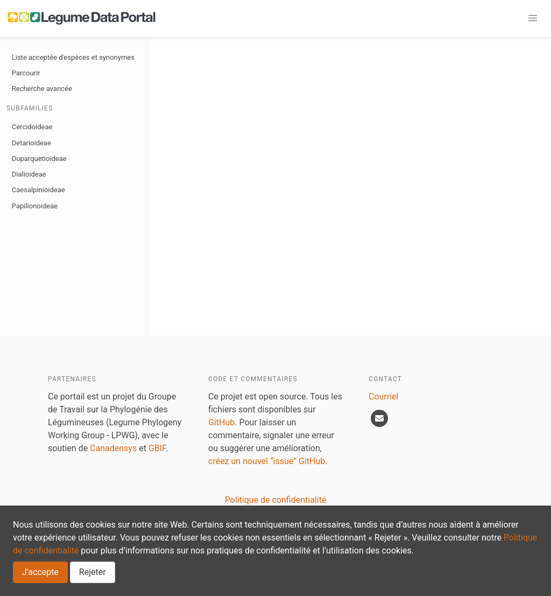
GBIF (157, 448)
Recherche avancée (42, 89)
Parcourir (26, 73)
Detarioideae (31, 143)
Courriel (383, 396)
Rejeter (92, 572)
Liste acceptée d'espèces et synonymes (73, 57)
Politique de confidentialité (276, 500)
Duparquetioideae (39, 159)
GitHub (221, 422)
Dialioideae (29, 174)
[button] (532, 18)
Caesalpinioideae (38, 190)
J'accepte (40, 572)
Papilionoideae (35, 206)
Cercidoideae (32, 127)
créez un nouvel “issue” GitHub (266, 461)
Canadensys (113, 448)
